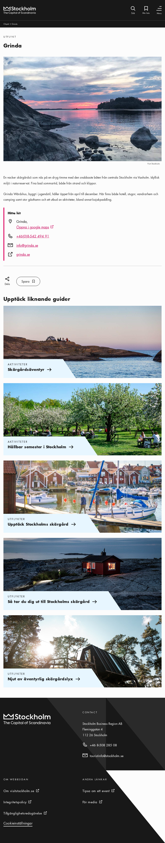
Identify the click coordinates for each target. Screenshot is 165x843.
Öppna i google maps (35, 227)
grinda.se (23, 254)
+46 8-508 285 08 (103, 745)
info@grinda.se (27, 245)
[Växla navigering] (159, 8)
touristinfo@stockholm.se (107, 756)
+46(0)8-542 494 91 (32, 236)
